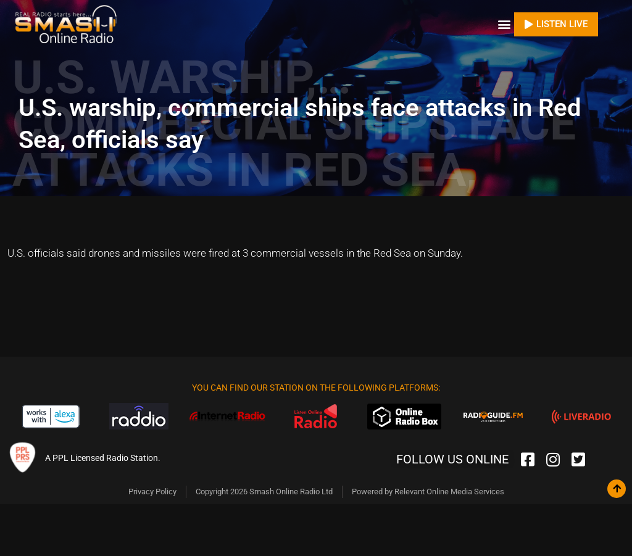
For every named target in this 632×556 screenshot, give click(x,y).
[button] (504, 24)
